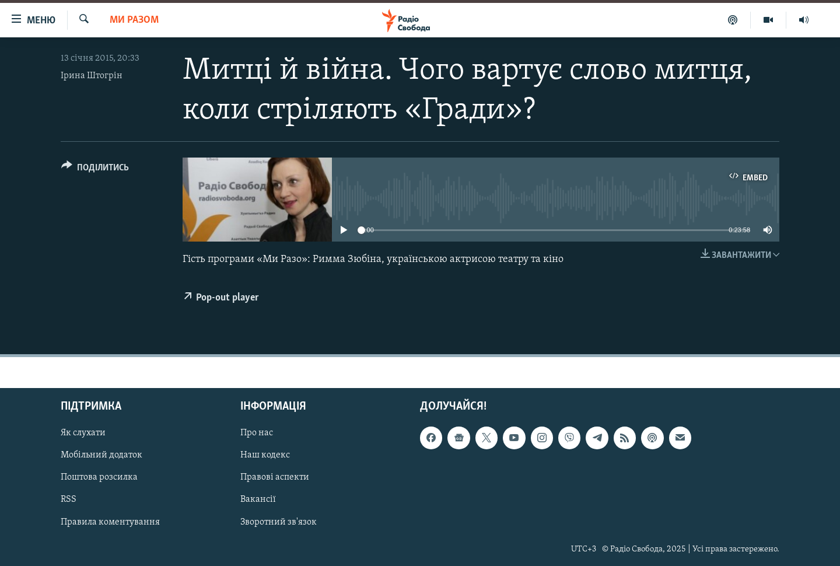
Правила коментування (110, 522)
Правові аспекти (274, 478)
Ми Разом (134, 20)
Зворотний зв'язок (278, 522)
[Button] (95, 169)
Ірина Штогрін (92, 76)
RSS (68, 500)
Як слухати (83, 433)
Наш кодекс (265, 455)
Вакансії (258, 500)
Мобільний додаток (101, 455)
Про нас (256, 433)
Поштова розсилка (99, 478)
